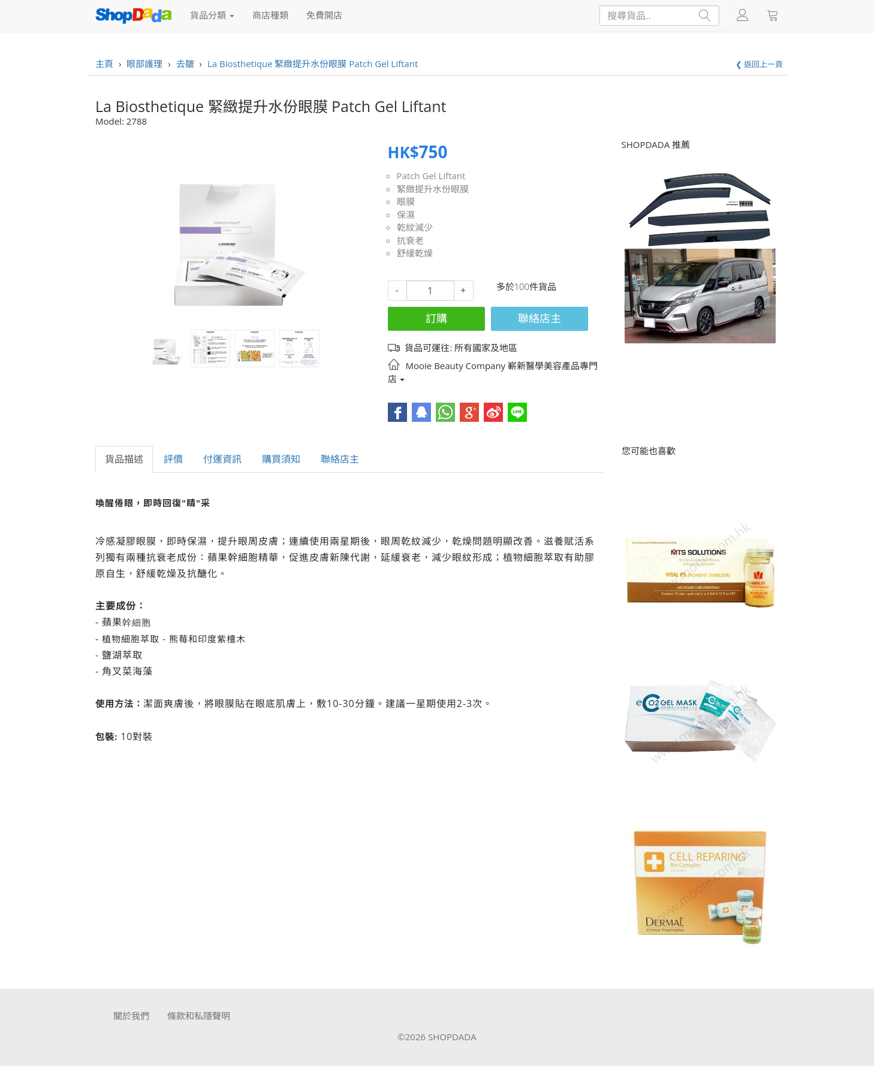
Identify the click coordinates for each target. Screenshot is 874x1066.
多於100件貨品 (526, 286)
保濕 (406, 215)
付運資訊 (222, 459)
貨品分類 (212, 15)
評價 (173, 459)
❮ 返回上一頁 (759, 64)
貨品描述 (124, 459)
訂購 (436, 318)
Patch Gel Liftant (431, 176)
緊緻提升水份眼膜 (433, 189)
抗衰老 (410, 240)
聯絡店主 (539, 318)
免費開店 (324, 15)
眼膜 (406, 201)
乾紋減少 (415, 227)
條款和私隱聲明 (198, 1016)
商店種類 (270, 15)
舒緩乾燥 (415, 253)
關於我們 (131, 1016)
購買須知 (281, 459)
